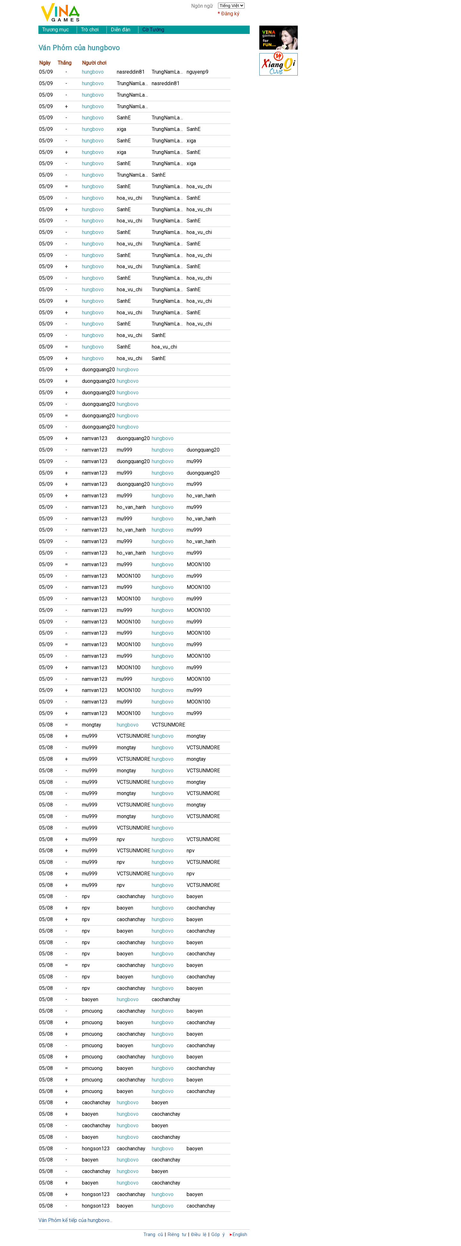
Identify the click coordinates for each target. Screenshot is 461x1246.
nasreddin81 (131, 72)
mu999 (124, 450)
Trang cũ (153, 1234)
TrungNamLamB (169, 72)
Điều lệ (198, 1234)
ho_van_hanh (201, 496)
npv (121, 839)
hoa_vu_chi (199, 186)
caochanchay (131, 896)
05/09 (46, 72)
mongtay (91, 725)
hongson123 (96, 1149)
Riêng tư (177, 1234)
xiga (121, 129)
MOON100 (198, 564)
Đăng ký (230, 14)
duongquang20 (98, 369)
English (240, 1234)
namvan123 (95, 438)
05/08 (46, 725)
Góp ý (218, 1234)
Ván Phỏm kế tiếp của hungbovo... (75, 1220)
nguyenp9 (197, 72)
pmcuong (92, 1011)
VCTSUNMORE (168, 725)
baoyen (195, 896)
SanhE (124, 118)
